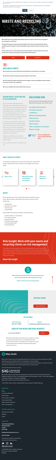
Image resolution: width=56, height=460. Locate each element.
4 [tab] (52, 282)
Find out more (7, 3)
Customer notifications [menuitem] (7, 393)
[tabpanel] (10, 177)
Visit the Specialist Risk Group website (11, 367)
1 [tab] (26, 188)
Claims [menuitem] (3, 416)
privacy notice (34, 364)
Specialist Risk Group (23, 380)
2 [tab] (28, 188)
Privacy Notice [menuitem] (5, 395)
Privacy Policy (13, 345)
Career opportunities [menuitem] (7, 400)
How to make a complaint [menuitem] (8, 397)
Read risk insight (10, 259)
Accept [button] (25, 10)
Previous (2, 177)
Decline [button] (31, 10)
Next (54, 177)
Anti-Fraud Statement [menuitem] (7, 404)
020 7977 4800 (16, 324)
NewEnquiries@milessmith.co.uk (39, 324)
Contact (13, 57)
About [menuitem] (3, 391)
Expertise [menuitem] (4, 414)
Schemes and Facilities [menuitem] (7, 412)
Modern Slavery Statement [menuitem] (8, 402)
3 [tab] (52, 280)
